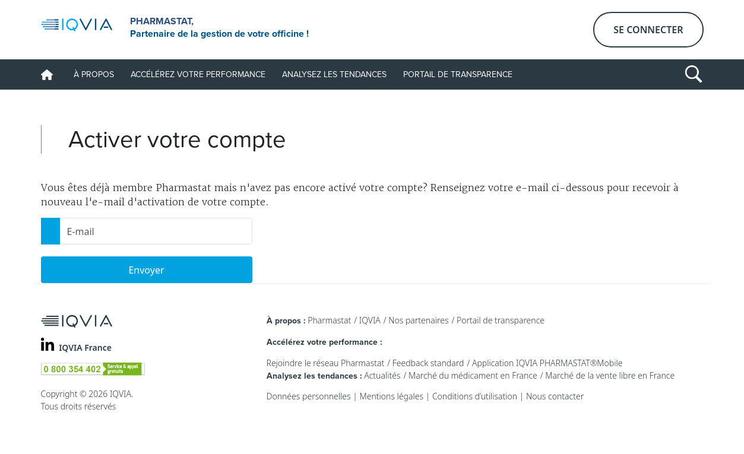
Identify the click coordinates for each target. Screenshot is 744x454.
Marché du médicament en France (473, 375)
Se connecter (648, 29)
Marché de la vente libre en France (610, 375)
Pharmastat (329, 320)
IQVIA (370, 320)
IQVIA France (85, 347)
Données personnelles (309, 396)
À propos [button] (94, 74)
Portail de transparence (457, 74)
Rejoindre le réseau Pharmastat (326, 363)
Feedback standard (428, 363)
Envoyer (146, 270)
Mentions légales (391, 396)
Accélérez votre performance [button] (198, 74)
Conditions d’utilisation (474, 396)
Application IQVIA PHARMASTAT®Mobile (547, 363)
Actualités (382, 375)
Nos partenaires (418, 320)
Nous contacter (555, 396)
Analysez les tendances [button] (334, 74)
